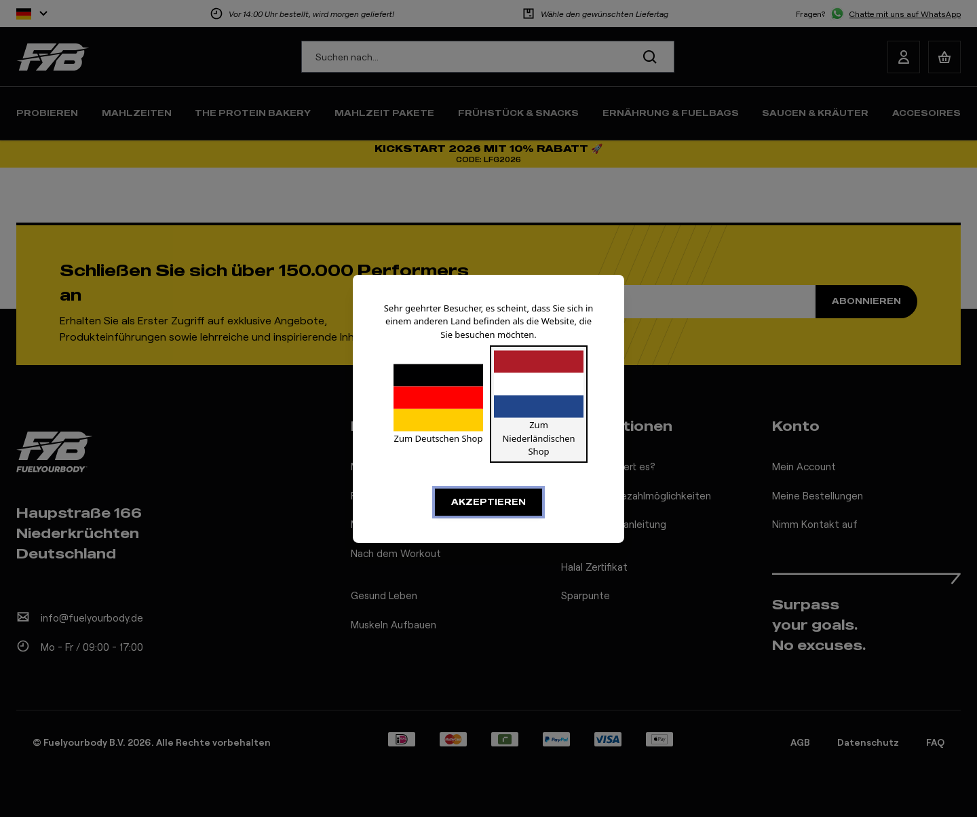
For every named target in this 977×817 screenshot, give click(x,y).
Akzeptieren (488, 502)
